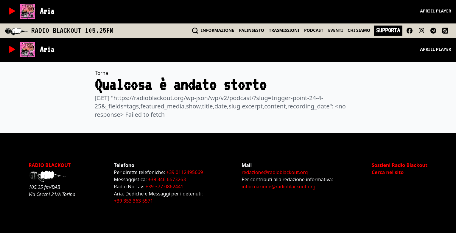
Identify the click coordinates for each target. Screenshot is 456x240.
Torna (101, 73)
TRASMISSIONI (284, 30)
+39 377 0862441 (164, 186)
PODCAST (313, 30)
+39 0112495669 (184, 172)
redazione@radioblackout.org (275, 172)
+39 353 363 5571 (133, 201)
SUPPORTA (388, 30)
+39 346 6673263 (167, 179)
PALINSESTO (251, 30)
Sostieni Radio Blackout (399, 165)
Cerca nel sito (388, 172)
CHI (359, 30)
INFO (217, 30)
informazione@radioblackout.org (278, 186)
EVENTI (335, 30)
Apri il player (435, 11)
